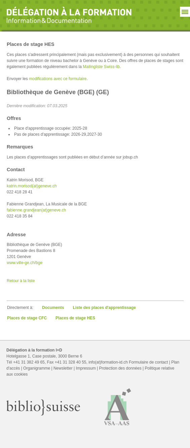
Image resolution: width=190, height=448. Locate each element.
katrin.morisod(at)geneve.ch (32, 186)
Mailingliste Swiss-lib (101, 66)
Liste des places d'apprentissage (104, 307)
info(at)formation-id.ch (108, 362)
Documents (53, 307)
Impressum (86, 368)
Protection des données (120, 368)
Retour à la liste (21, 280)
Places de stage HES (75, 318)
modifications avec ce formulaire (57, 78)
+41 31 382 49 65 (29, 362)
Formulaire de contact (148, 362)
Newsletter (63, 368)
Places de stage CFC (27, 318)
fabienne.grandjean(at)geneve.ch (36, 210)
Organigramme (36, 368)
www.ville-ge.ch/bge (24, 262)
